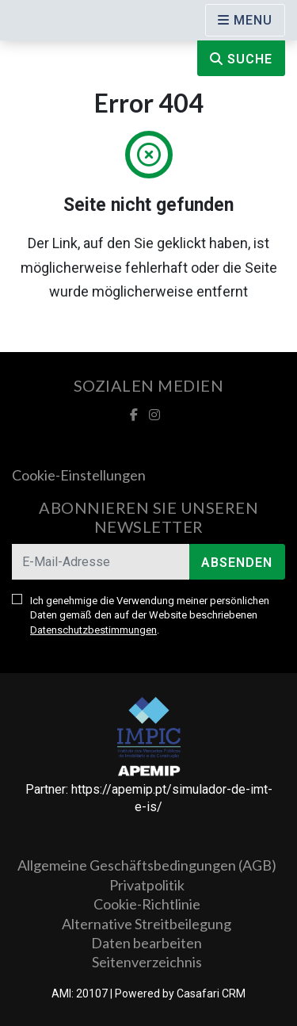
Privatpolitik (147, 885)
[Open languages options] (245, 20)
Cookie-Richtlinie (146, 904)
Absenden (236, 562)
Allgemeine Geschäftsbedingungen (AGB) (146, 865)
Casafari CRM (211, 993)
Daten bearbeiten (146, 942)
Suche (241, 59)
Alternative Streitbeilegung (146, 923)
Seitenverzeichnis (147, 961)
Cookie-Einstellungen (79, 475)
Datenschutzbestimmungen (93, 630)
